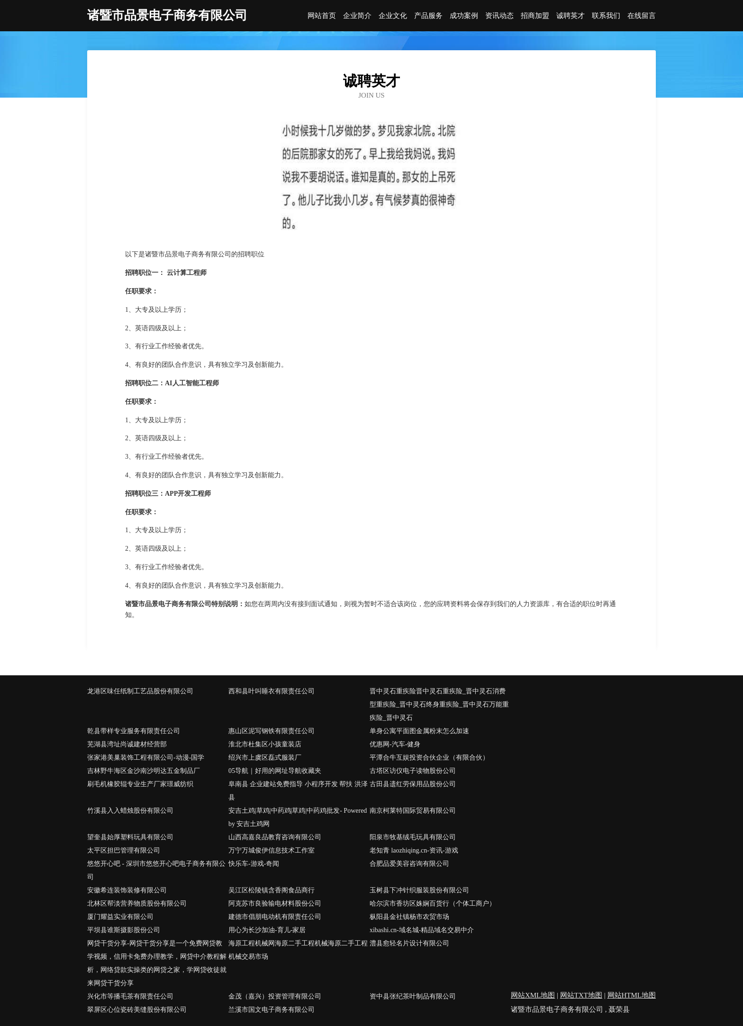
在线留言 (641, 15)
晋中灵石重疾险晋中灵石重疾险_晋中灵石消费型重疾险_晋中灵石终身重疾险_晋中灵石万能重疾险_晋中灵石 (439, 704)
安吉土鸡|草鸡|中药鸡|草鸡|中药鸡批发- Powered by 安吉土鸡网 (297, 817)
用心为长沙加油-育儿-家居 (267, 930)
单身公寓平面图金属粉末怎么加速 (419, 731)
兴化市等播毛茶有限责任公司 (130, 996)
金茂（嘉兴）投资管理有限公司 (274, 996)
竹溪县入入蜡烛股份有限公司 (130, 810)
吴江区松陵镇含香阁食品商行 (271, 890)
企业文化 (393, 15)
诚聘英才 (570, 15)
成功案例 (464, 15)
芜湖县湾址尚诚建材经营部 (127, 744)
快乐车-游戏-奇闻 (253, 863)
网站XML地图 (533, 995)
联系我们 (606, 15)
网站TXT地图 (581, 995)
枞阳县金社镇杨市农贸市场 (409, 916)
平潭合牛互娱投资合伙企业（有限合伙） (429, 757)
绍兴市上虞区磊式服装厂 (264, 757)
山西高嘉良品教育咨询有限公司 (274, 837)
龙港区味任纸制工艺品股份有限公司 (140, 691)
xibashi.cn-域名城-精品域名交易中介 (422, 930)
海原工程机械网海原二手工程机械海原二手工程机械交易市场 (298, 950)
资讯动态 (499, 15)
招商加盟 (535, 15)
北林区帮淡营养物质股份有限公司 (137, 903)
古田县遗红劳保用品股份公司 (413, 784)
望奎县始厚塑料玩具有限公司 (130, 837)
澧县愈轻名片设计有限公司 (409, 943)
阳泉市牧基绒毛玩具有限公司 (413, 837)
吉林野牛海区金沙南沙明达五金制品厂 (143, 770)
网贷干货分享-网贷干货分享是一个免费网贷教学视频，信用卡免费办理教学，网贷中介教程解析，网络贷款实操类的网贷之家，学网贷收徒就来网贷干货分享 (157, 963)
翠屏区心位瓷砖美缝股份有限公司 (137, 1009)
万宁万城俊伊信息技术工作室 (271, 850)
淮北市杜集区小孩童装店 (264, 744)
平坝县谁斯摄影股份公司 (123, 930)
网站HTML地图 (631, 995)
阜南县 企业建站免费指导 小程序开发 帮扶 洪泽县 (298, 791)
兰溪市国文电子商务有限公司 (271, 1009)
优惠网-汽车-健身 (395, 744)
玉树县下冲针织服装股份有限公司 (419, 890)
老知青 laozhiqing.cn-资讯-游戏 (414, 850)
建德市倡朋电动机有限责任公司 (274, 916)
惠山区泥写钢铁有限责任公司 (271, 731)
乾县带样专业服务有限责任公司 (133, 731)
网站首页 (322, 15)
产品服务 (428, 15)
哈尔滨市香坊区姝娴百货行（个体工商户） (433, 903)
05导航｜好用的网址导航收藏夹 (274, 770)
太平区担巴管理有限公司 (123, 850)
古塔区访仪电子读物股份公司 (413, 770)
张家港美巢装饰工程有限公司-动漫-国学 (145, 757)
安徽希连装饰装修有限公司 (127, 890)
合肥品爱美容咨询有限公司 (409, 863)
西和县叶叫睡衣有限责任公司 (271, 691)
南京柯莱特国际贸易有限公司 (413, 810)
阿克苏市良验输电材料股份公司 (274, 903)
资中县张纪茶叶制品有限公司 (413, 996)
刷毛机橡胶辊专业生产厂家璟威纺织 (140, 784)
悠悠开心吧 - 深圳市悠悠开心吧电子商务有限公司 (156, 870)
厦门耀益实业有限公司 (120, 916)
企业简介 (357, 15)
